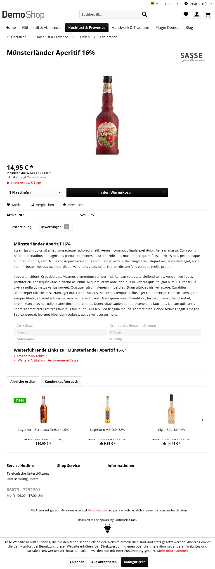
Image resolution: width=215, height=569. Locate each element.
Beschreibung (20, 227)
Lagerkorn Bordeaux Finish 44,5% (43, 429)
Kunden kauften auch (61, 381)
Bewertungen (55, 226)
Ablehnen (76, 562)
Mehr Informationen (172, 550)
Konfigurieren (134, 562)
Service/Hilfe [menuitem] (196, 4)
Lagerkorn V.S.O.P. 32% (107, 429)
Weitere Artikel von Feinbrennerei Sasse (46, 360)
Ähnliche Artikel (22, 381)
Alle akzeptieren (104, 562)
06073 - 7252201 (23, 490)
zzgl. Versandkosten (33, 177)
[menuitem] (114, 14)
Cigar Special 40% (171, 429)
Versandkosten (97, 510)
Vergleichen (42, 205)
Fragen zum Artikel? (30, 356)
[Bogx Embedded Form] (107, 529)
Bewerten (73, 205)
